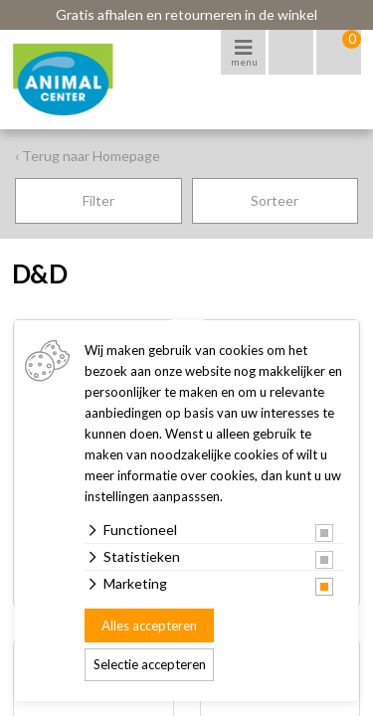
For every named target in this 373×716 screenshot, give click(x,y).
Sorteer (274, 200)
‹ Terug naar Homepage (87, 155)
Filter (98, 200)
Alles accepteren (149, 625)
